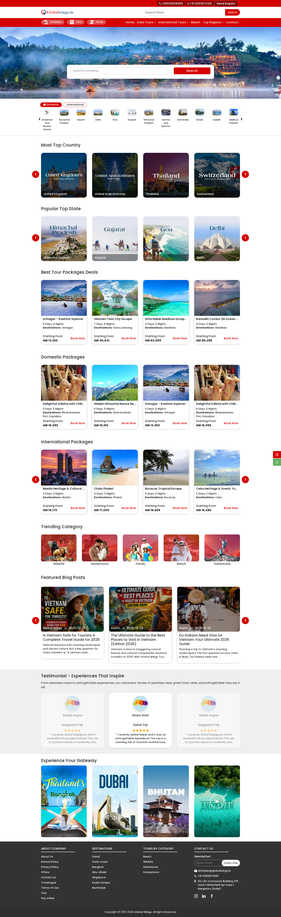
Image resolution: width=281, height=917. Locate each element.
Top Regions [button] (212, 22)
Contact (232, 22)
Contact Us (48, 877)
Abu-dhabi (99, 872)
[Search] (119, 70)
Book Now (78, 338)
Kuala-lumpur (101, 882)
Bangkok (98, 867)
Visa (76, 22)
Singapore (99, 877)
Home (130, 22)
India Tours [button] (145, 22)
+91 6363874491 (208, 876)
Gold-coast (100, 862)
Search (232, 12)
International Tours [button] (172, 22)
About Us (47, 856)
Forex (96, 22)
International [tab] (75, 104)
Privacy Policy (50, 867)
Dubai (96, 856)
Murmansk (99, 888)
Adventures (150, 867)
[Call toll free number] (199, 3)
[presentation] (39, 119)
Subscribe (231, 863)
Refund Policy (50, 862)
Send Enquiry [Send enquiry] (226, 3)
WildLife (148, 862)
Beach (195, 22)
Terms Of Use (50, 888)
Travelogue (48, 882)
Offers (45, 872)
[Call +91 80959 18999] (171, 3)
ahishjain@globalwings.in (214, 871)
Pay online (47, 898)
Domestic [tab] (51, 104)
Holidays (52, 22)
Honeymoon (151, 872)
